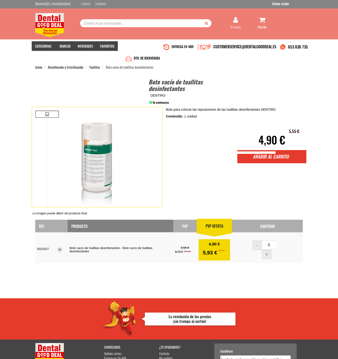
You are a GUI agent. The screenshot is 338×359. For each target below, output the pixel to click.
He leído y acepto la (201, 317)
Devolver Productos (138, 310)
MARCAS (65, 49)
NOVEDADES (85, 49)
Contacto (132, 301)
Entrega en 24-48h (92, 306)
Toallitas (94, 59)
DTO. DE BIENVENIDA (147, 49)
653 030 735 (298, 50)
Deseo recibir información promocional (203, 325)
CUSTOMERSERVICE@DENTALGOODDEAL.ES (244, 50)
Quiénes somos (89, 301)
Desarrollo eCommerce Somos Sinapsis (53, 355)
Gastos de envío (90, 315)
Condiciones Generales (226, 351)
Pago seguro (88, 310)
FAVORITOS (107, 49)
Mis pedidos (133, 306)
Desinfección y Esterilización (65, 59)
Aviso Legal (208, 351)
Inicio (38, 59)
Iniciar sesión (294, 4)
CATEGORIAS (43, 49)
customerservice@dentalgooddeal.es (183, 351)
